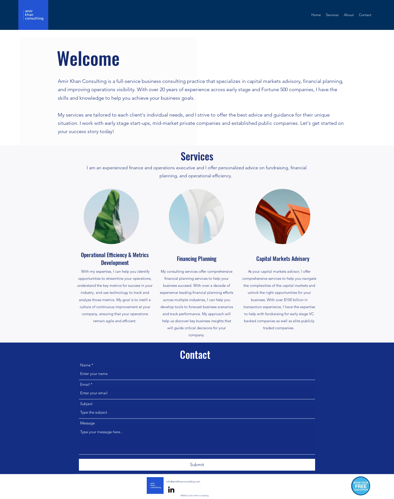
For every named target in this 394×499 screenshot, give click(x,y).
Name (85, 365)
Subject (86, 404)
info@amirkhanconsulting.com (183, 481)
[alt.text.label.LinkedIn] (171, 489)
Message (87, 423)
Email (85, 384)
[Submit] (197, 465)
